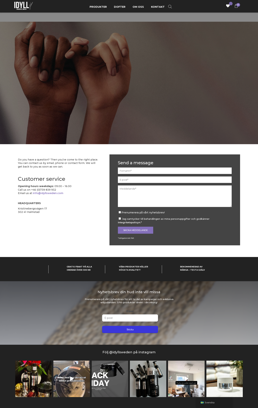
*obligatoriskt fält (126, 238)
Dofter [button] (119, 6)
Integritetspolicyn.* (130, 222)
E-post (130, 311)
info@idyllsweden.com (48, 193)
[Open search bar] (170, 7)
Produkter (98, 6)
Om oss (138, 6)
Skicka (130, 329)
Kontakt (158, 6)
